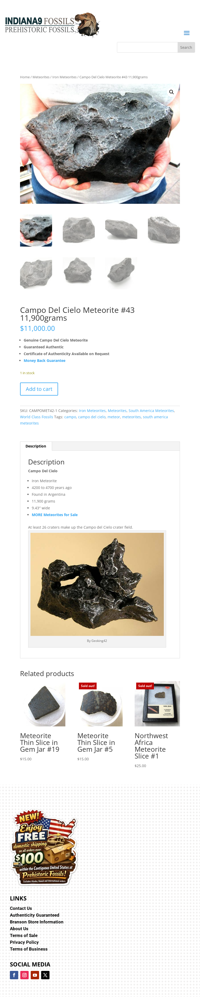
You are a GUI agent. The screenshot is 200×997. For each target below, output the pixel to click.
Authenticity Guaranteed (34, 915)
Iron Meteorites (64, 77)
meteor (114, 416)
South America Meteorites (151, 410)
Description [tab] (36, 446)
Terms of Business (29, 949)
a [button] (186, 33)
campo (70, 416)
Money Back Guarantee (44, 360)
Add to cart (39, 388)
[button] (171, 92)
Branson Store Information (37, 921)
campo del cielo (91, 416)
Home (25, 77)
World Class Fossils (36, 416)
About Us (19, 928)
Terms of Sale (24, 935)
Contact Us (21, 908)
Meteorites (41, 77)
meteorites (131, 416)
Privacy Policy (24, 942)
